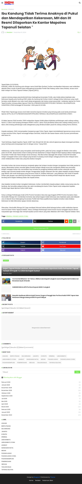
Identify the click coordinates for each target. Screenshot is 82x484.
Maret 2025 (41, 407)
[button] (2, 2)
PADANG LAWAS (53, 359)
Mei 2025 (41, 401)
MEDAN (43, 359)
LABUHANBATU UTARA (9, 359)
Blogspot (37, 477)
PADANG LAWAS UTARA (20, 216)
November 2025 (41, 390)
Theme (52, 477)
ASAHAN (5, 356)
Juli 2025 (41, 399)
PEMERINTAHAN (22, 363)
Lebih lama (76, 233)
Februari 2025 (41, 409)
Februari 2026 (41, 382)
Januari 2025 (41, 412)
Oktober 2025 (41, 393)
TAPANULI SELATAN (55, 363)
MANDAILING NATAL (32, 359)
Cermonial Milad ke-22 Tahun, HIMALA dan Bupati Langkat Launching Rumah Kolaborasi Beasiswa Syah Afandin (45, 280)
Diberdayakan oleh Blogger (11, 377)
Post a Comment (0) (41, 228)
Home (31, 480)
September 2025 (41, 396)
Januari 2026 (41, 385)
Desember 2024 (41, 415)
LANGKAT (21, 359)
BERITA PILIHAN (14, 356)
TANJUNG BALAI (42, 363)
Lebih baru (5, 233)
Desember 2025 (41, 388)
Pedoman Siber (47, 480)
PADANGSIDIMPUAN (8, 363)
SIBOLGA (32, 363)
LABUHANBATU (61, 356)
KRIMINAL (11, 9)
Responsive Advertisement (41, 328)
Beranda (4, 9)
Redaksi (37, 480)
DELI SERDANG (26, 356)
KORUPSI (44, 356)
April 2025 (41, 404)
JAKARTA (36, 356)
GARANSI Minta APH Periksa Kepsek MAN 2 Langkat (31, 287)
